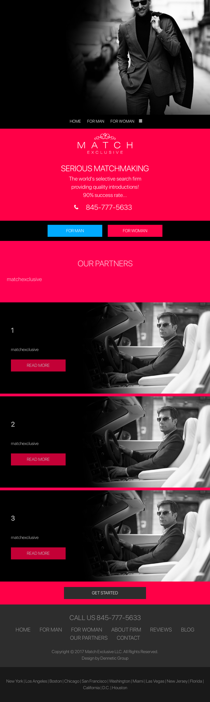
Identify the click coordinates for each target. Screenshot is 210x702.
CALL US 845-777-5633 (105, 617)
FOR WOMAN (122, 121)
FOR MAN (95, 121)
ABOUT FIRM (126, 629)
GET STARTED (105, 592)
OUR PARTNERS (89, 638)
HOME (75, 121)
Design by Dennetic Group (105, 658)
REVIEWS (161, 629)
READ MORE (38, 365)
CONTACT (128, 638)
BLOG (187, 629)
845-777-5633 (109, 207)
